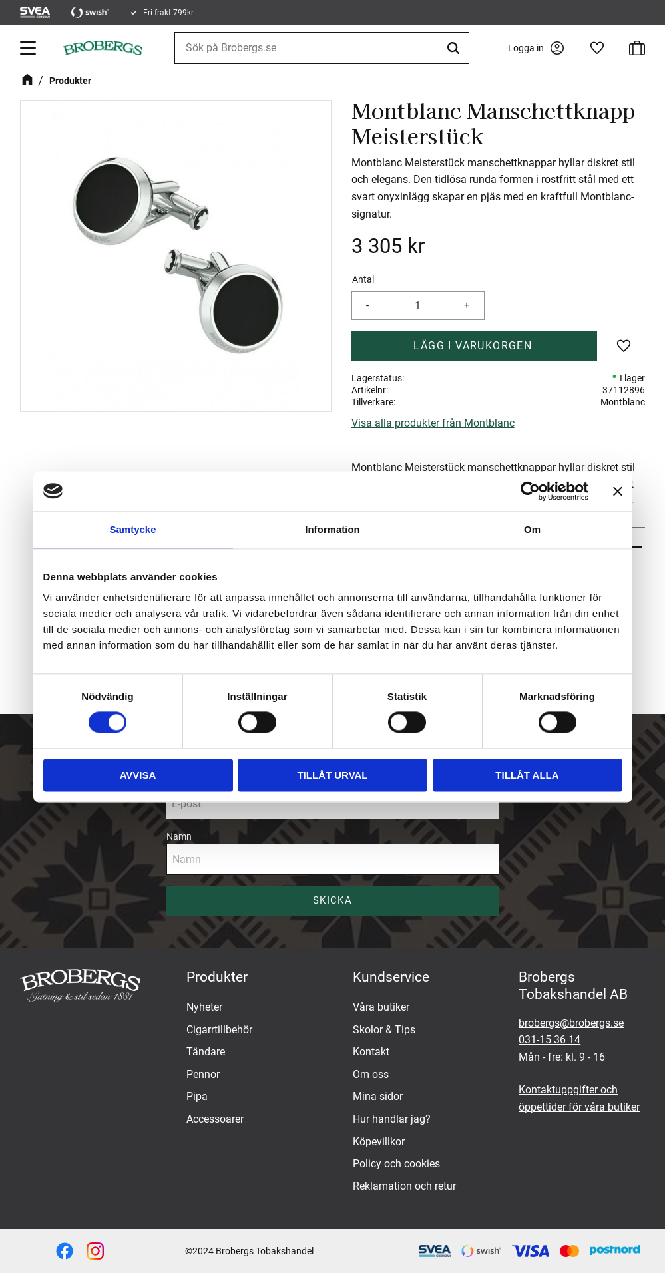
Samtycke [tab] (132, 529)
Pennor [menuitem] (203, 1074)
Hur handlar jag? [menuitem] (392, 1119)
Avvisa (138, 775)
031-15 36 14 (549, 1039)
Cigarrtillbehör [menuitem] (219, 1029)
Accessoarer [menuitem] (215, 1119)
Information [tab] (332, 529)
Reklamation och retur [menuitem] (404, 1186)
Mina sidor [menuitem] (378, 1096)
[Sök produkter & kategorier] (322, 48)
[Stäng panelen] (617, 491)
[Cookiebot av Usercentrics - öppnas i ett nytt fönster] (530, 491)
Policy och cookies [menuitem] (396, 1163)
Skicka (332, 900)
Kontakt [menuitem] (371, 1051)
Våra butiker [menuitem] (381, 1007)
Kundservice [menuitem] (391, 977)
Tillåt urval (332, 775)
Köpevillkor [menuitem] (379, 1141)
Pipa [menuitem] (197, 1096)
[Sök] (455, 48)
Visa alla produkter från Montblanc (433, 423)
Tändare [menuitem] (205, 1051)
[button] (29, 48)
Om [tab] (532, 529)
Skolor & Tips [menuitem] (384, 1029)
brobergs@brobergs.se (571, 1023)
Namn (179, 836)
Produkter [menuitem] (217, 977)
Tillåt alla (526, 775)
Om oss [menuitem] (371, 1074)
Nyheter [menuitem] (204, 1007)
